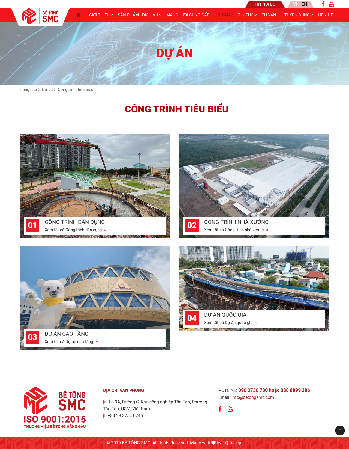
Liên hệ (325, 15)
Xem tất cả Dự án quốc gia (230, 322)
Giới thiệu (99, 15)
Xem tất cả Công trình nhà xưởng (236, 229)
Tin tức (246, 15)
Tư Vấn (269, 15)
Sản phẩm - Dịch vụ (138, 15)
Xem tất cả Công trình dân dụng (76, 229)
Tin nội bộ (265, 4)
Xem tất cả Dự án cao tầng (71, 341)
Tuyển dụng (297, 15)
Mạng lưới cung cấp (187, 15)
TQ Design (232, 442)
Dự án (224, 15)
